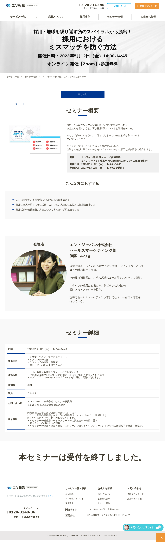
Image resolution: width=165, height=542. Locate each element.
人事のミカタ (114, 511)
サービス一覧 (18, 16)
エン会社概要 (93, 517)
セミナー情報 (115, 16)
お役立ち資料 (148, 16)
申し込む (82, 95)
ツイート (20, 106)
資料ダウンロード (146, 6)
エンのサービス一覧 (96, 511)
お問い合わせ (115, 6)
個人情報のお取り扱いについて (115, 517)
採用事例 (85, 16)
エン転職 (69, 496)
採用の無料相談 (134, 500)
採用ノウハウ (55, 16)
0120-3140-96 (85, 5)
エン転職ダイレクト (74, 500)
